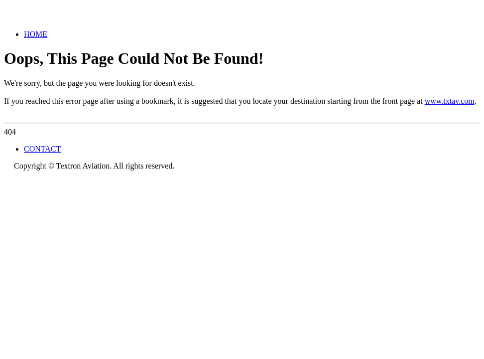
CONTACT (42, 149)
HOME (35, 34)
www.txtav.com (450, 101)
